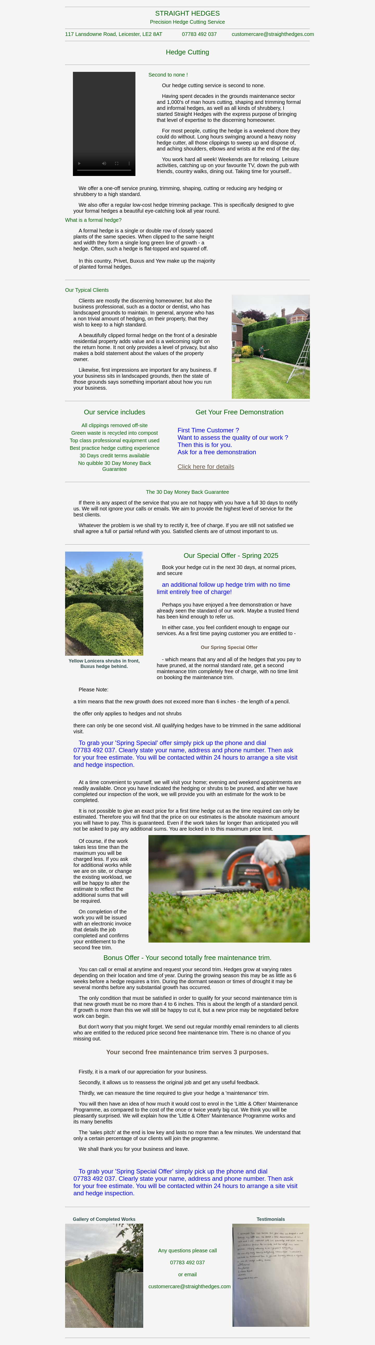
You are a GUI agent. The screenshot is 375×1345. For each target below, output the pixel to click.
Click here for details (206, 466)
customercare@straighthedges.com (271, 34)
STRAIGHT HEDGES (187, 13)
